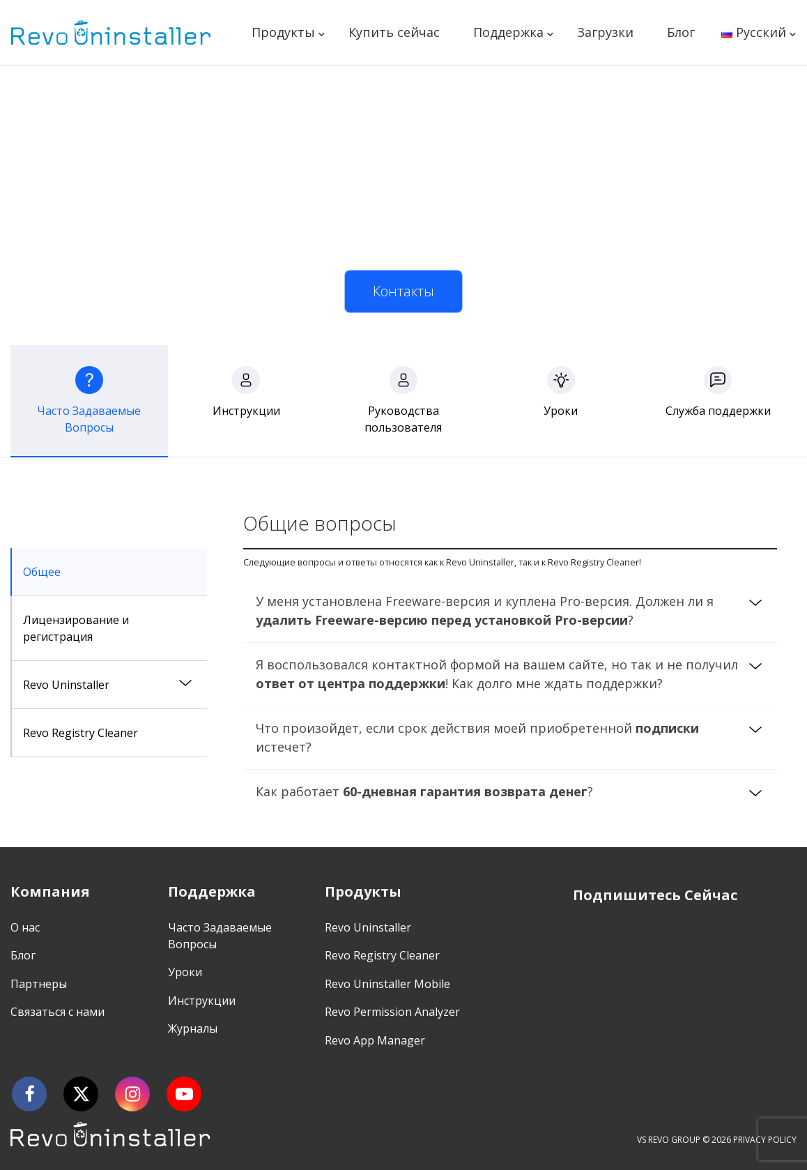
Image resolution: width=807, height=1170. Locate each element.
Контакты (403, 291)
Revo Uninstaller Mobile (387, 984)
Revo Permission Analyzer (392, 1011)
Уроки (185, 972)
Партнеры (38, 984)
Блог (681, 32)
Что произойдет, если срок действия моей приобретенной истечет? (477, 737)
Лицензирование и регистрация (76, 628)
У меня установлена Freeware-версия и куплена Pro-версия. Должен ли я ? (485, 610)
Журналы (192, 1028)
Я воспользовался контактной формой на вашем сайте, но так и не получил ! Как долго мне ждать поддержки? (497, 674)
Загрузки (605, 32)
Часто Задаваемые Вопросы (220, 936)
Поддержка (508, 32)
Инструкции (202, 1000)
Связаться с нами (57, 1011)
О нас (25, 927)
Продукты (283, 32)
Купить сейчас (394, 32)
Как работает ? (424, 791)
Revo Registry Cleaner (80, 732)
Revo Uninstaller (66, 684)
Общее (42, 571)
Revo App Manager (375, 1040)
